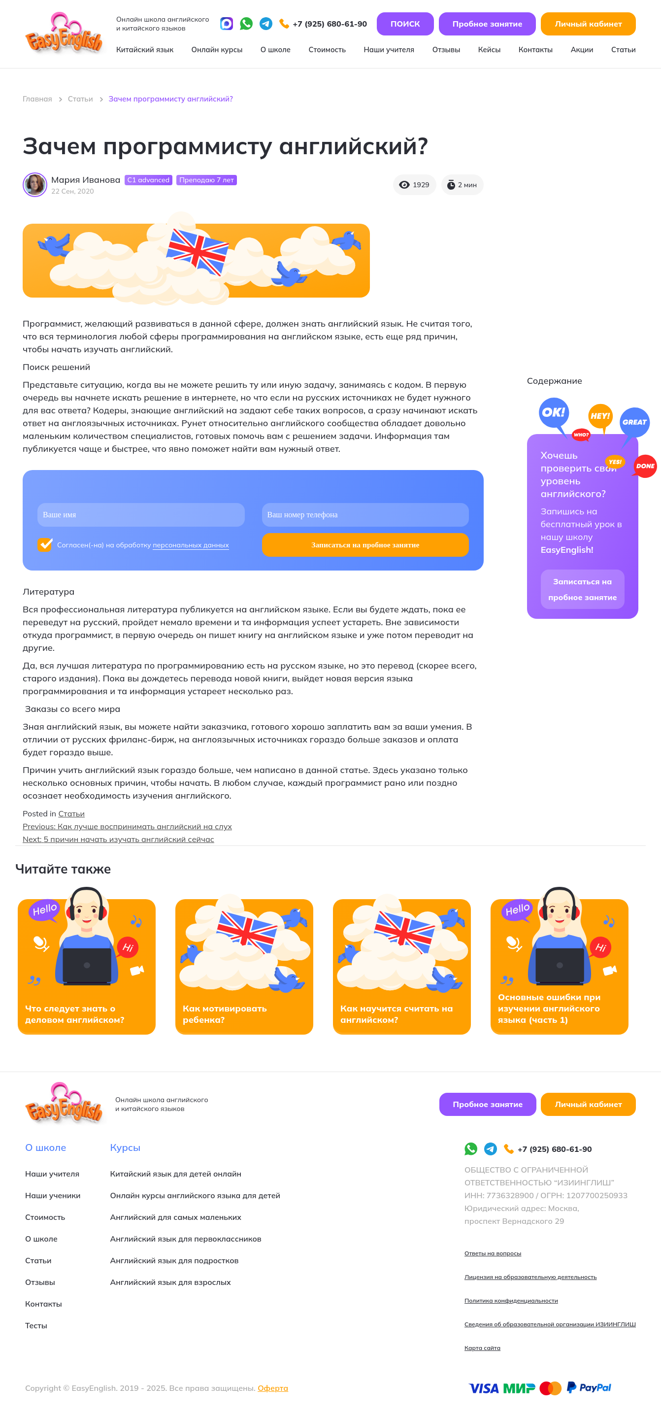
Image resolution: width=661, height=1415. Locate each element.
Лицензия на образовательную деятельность (530, 1276)
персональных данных (191, 544)
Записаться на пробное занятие (582, 589)
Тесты (36, 1325)
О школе (273, 50)
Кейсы (487, 50)
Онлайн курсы (215, 50)
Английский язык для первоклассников (187, 1239)
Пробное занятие (488, 25)
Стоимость (325, 50)
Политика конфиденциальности (511, 1300)
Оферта (273, 1388)
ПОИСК (405, 25)
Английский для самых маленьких (177, 1217)
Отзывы (444, 50)
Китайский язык (143, 50)
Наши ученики (53, 1195)
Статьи (624, 50)
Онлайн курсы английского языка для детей (197, 1195)
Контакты (535, 50)
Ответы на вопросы (492, 1253)
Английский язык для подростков (176, 1260)
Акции (582, 50)
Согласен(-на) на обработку (143, 545)
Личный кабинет (588, 25)
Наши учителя (387, 50)
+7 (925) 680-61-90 (323, 25)
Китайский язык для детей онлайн (177, 1174)
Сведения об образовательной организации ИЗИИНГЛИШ (550, 1324)
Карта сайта (482, 1347)
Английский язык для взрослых (172, 1282)
